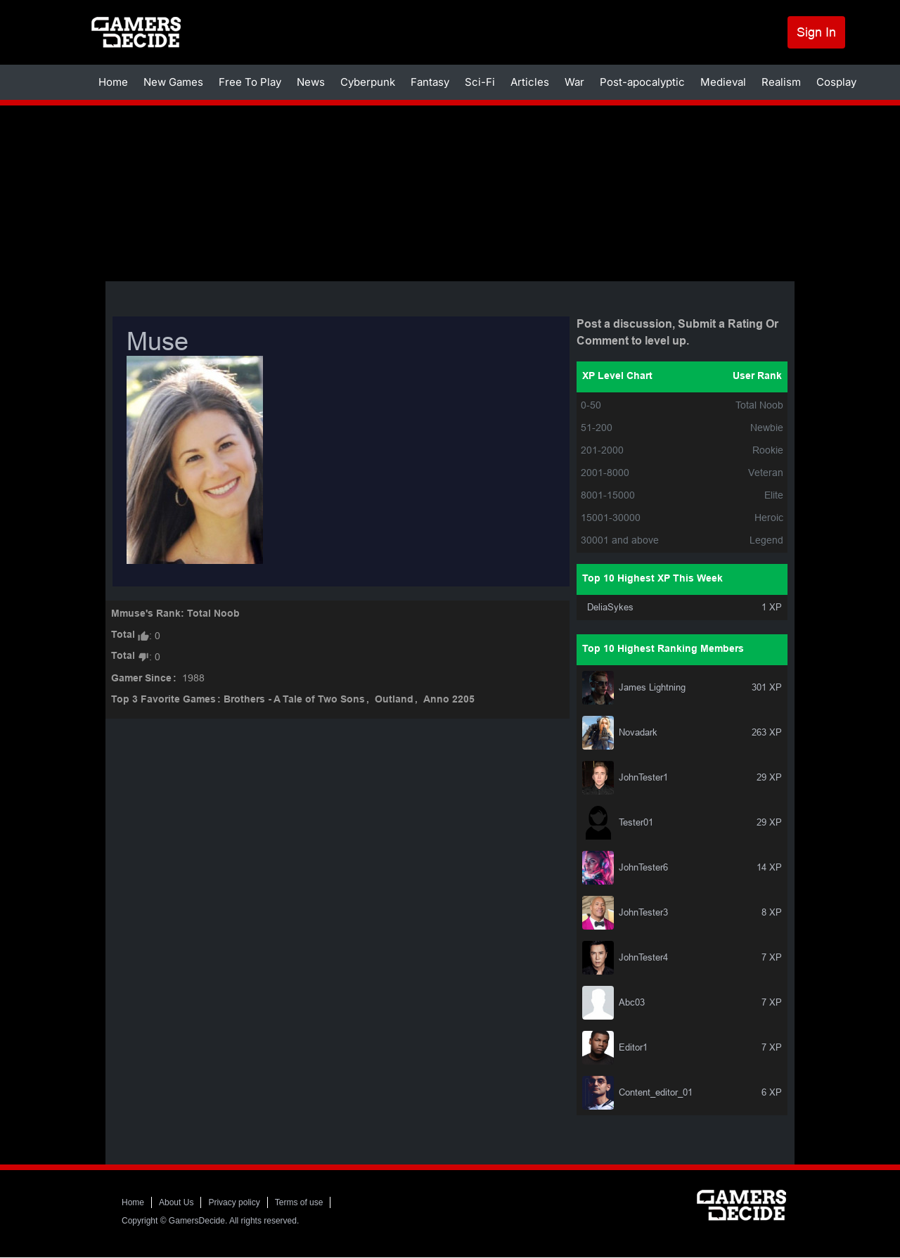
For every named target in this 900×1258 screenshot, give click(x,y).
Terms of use (299, 1202)
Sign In (816, 32)
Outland (394, 700)
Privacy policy (233, 1202)
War (574, 82)
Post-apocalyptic (642, 82)
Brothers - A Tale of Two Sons (294, 700)
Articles (529, 82)
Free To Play (250, 82)
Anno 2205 (449, 700)
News (311, 82)
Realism (781, 82)
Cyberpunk (367, 82)
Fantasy (430, 82)
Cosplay (836, 82)
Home (113, 82)
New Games (173, 82)
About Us (176, 1202)
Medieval (723, 82)
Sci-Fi (480, 82)
